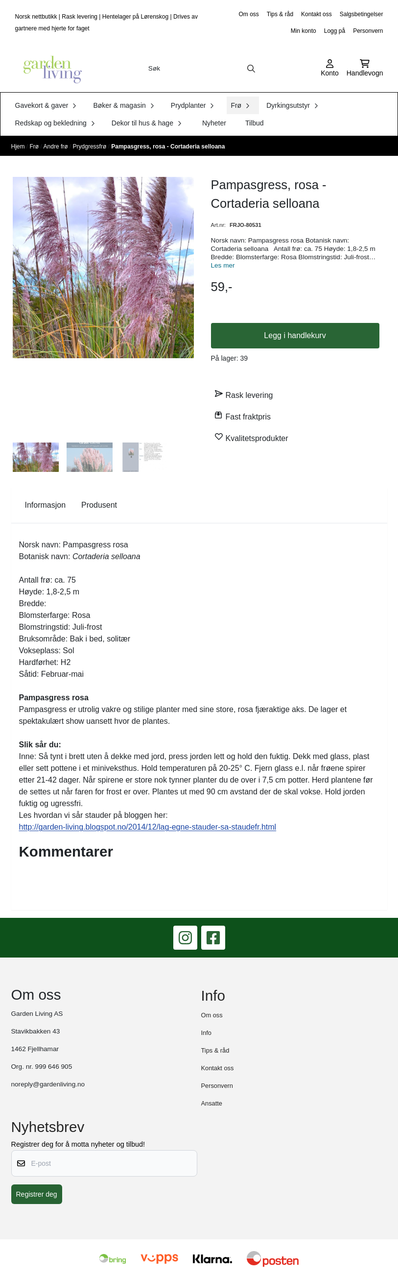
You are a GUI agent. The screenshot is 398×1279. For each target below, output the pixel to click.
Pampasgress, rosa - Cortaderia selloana (168, 146)
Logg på (334, 30)
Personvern (368, 30)
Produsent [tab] (99, 505)
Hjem (18, 146)
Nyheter (214, 123)
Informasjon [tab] (45, 505)
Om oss (248, 14)
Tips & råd (280, 14)
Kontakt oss (316, 14)
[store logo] (49, 68)
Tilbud (254, 123)
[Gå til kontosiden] (330, 68)
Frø (35, 146)
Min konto (303, 30)
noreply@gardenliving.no (48, 1084)
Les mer (223, 265)
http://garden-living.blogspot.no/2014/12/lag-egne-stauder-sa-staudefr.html (148, 827)
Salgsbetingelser (361, 14)
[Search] (251, 68)
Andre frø (57, 146)
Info (206, 1032)
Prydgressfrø (90, 146)
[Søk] (202, 68)
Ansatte (211, 1103)
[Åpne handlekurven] (365, 68)
